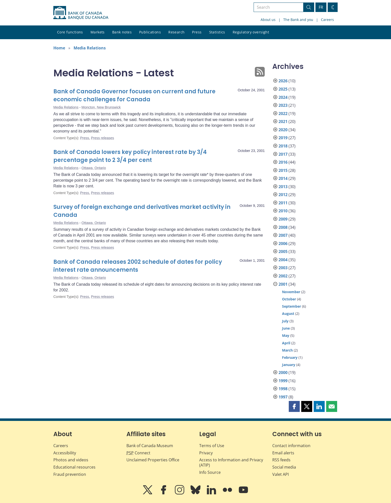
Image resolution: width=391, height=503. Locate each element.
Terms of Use (211, 445)
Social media (284, 467)
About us (268, 19)
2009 (283, 219)
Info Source (210, 472)
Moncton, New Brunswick (101, 107)
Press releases (102, 138)
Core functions (70, 32)
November (291, 291)
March (287, 350)
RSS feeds (281, 460)
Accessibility (64, 453)
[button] (294, 406)
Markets (98, 32)
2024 (283, 97)
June (286, 328)
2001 (283, 284)
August (288, 313)
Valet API (280, 474)
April (286, 343)
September (291, 306)
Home (59, 48)
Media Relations (90, 48)
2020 (283, 129)
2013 (283, 186)
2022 (283, 113)
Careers (327, 19)
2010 (283, 211)
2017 (283, 154)
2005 (283, 251)
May (285, 335)
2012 (283, 194)
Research (176, 32)
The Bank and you (298, 19)
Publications (150, 32)
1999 (283, 380)
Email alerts (283, 453)
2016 (283, 162)
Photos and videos (70, 460)
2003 (283, 267)
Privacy (206, 453)
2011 (283, 203)
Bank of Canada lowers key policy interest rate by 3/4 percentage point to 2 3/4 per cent (130, 156)
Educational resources (74, 467)
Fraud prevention (69, 474)
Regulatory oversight (251, 32)
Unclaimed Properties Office (152, 460)
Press (196, 32)
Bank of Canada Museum (149, 445)
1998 (283, 388)
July (285, 321)
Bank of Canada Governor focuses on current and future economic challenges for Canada (134, 95)
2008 (283, 227)
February (289, 357)
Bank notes (122, 32)
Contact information (291, 445)
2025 (283, 89)
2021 (283, 121)
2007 (283, 235)
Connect (138, 453)
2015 (283, 170)
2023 (283, 105)
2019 (283, 137)
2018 (283, 146)
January (288, 364)
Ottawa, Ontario (94, 168)
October (289, 299)
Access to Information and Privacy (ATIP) (231, 462)
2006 (283, 243)
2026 (283, 81)
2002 (283, 276)
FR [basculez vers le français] (321, 7)
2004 (283, 259)
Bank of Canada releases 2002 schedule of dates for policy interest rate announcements (137, 266)
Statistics (217, 32)
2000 (283, 372)
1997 (283, 397)
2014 (283, 178)
